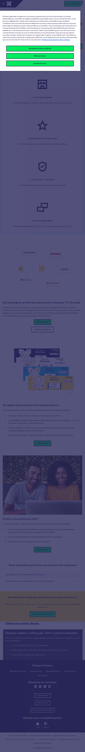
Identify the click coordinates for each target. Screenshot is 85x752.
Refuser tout (40, 56)
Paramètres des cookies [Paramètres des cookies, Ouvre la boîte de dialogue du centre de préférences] (40, 48)
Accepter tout (40, 63)
